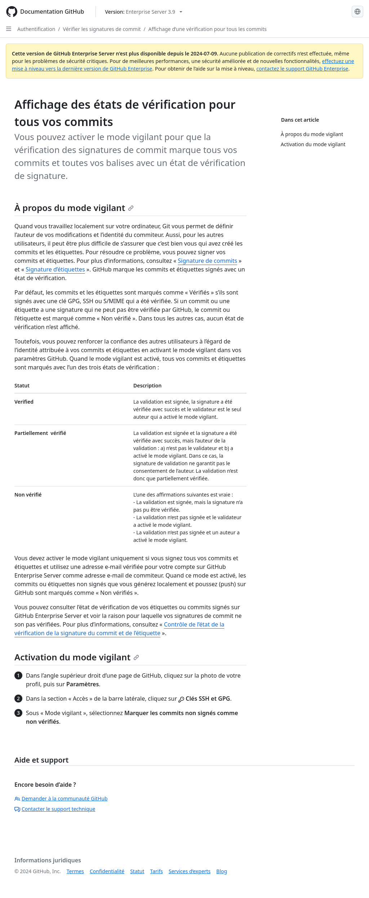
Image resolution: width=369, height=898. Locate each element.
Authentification (36, 29)
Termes (75, 871)
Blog (221, 871)
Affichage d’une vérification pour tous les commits (207, 29)
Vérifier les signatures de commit (102, 29)
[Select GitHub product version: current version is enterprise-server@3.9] (144, 11)
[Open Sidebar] (8, 29)
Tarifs (156, 871)
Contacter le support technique (54, 808)
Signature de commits (207, 261)
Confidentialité (107, 871)
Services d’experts (189, 871)
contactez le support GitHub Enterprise (302, 68)
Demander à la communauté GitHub (61, 798)
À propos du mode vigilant (74, 208)
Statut (137, 871)
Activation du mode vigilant (76, 657)
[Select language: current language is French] (357, 11)
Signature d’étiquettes (55, 269)
